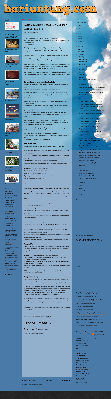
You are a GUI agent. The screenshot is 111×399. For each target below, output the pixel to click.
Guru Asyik (8, 206)
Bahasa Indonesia (10, 195)
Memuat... (78, 387)
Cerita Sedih (82, 168)
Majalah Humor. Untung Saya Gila (88, 138)
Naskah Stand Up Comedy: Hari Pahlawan (87, 316)
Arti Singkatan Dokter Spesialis (87, 79)
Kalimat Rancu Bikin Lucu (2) (87, 82)
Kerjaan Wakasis (9, 218)
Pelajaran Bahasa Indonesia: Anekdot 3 (89, 123)
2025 (79, 26)
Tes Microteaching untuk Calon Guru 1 (86, 303)
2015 (79, 51)
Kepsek (7, 216)
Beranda (49, 380)
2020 (79, 39)
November (82, 61)
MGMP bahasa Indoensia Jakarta (81, 379)
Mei (80, 77)
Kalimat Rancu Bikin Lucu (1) (87, 84)
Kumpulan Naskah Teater (83, 373)
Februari (81, 188)
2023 (79, 31)
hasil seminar (8, 209)
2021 (79, 36)
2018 (79, 44)
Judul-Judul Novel (81, 367)
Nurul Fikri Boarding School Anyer (10, 231)
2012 (79, 194)
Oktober (81, 64)
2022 (79, 33)
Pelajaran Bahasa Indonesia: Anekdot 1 (89, 129)
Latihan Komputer (10, 225)
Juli (80, 72)
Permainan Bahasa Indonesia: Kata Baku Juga (91, 110)
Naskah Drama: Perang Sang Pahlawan (89, 163)
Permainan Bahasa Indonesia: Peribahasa (90, 104)
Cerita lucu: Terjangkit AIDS (86, 176)
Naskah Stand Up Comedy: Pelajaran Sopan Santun (90, 300)
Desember (82, 59)
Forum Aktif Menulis (81, 362)
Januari (81, 191)
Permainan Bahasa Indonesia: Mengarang (90, 101)
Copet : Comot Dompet (85, 143)
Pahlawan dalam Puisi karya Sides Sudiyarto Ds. (11, 235)
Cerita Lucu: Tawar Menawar (86, 173)
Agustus (81, 69)
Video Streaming (9, 269)
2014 (79, 54)
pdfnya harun (8, 244)
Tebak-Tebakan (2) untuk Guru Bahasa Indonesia (92, 87)
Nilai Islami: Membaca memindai (84, 309)
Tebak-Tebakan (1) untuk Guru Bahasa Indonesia (92, 99)
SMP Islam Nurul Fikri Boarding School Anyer (11, 256)
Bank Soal (8, 198)
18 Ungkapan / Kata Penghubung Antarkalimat (88, 313)
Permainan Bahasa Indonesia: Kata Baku (90, 89)
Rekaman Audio (9, 253)
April (80, 185)
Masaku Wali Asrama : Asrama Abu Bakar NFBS (89, 319)
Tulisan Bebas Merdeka (11, 265)
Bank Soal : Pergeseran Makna (84, 306)
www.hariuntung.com (99, 334)
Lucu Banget (8, 228)
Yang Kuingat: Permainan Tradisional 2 (89, 152)
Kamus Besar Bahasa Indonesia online (82, 370)
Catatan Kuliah (9, 200)
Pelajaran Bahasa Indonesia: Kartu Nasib (90, 131)
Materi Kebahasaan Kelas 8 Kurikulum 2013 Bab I (89, 322)
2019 (79, 41)
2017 (79, 46)
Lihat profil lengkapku (98, 338)
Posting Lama (67, 380)
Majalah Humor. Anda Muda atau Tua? (89, 140)
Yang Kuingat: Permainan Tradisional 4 (89, 150)
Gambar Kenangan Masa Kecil (10, 203)
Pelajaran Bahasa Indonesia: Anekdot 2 (89, 126)
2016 (79, 49)
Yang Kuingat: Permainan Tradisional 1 (89, 155)
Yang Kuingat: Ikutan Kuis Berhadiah (89, 157)
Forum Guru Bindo (81, 365)
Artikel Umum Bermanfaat (8, 192)
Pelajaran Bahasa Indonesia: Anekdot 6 (89, 116)
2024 (79, 28)
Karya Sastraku (9, 211)
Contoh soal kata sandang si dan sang (86, 296)
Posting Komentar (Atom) (35, 384)
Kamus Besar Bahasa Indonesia (84, 235)
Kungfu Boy (8, 223)
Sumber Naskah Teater (82, 376)
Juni (80, 74)
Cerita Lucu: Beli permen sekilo (87, 178)
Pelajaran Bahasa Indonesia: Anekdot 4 (89, 121)
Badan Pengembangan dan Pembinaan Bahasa (82, 359)
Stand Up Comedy (10, 261)
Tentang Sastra (9, 263)
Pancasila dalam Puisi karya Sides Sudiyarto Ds (11, 241)
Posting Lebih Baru (29, 380)
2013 (79, 57)
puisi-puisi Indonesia (81, 382)
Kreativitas (82, 165)
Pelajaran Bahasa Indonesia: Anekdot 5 (89, 118)
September (82, 67)
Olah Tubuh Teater (84, 170)
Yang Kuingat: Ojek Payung (86, 160)
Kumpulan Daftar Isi (10, 221)
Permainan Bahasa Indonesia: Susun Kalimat (91, 92)
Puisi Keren (8, 251)
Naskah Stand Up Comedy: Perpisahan (86, 325)
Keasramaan (8, 213)
